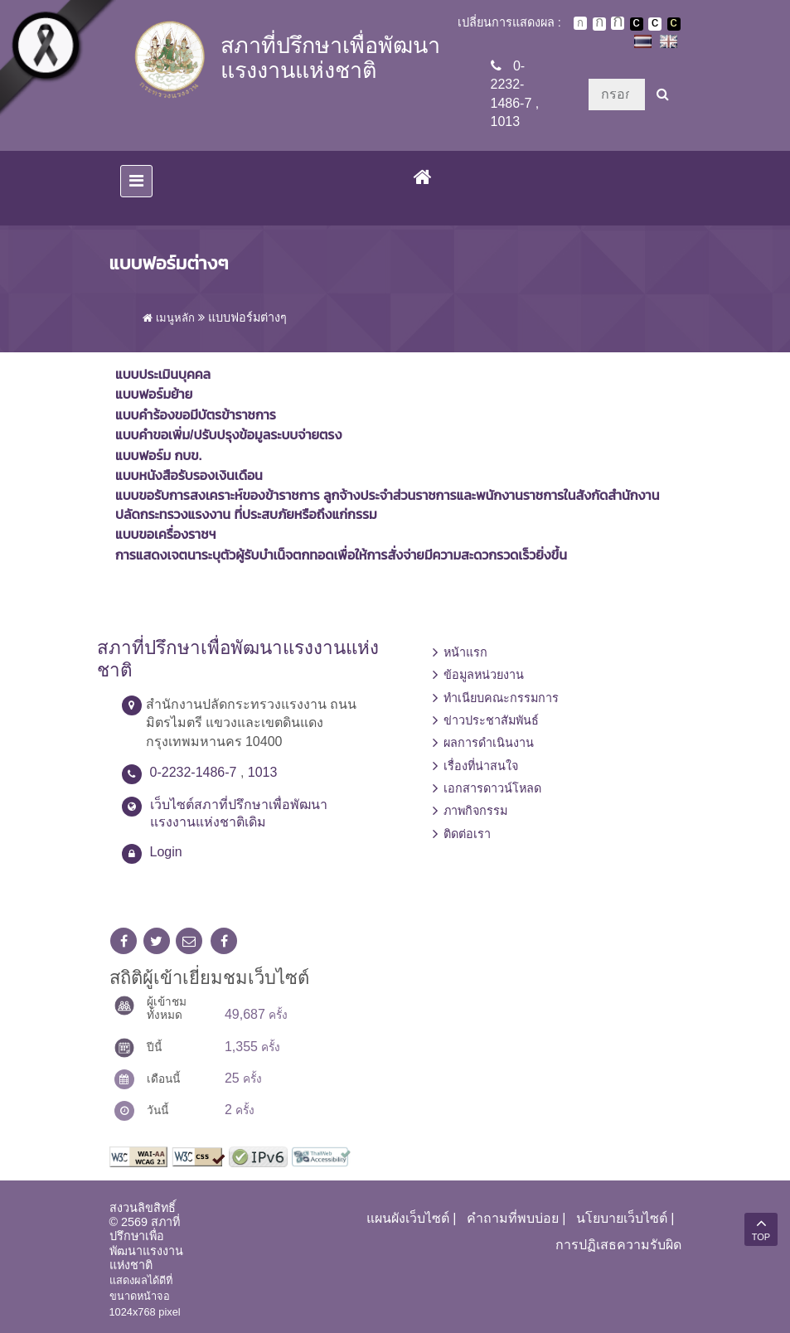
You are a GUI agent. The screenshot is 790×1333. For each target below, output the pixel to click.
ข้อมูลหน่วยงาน (483, 674)
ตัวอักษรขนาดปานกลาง (599, 24)
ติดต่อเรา (467, 834)
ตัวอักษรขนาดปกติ (580, 23)
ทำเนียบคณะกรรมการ (501, 698)
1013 (506, 121)
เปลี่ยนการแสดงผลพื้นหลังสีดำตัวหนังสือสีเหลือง (674, 24)
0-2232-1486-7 (511, 84)
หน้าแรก (465, 652)
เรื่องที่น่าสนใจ (480, 766)
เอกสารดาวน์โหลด (492, 788)
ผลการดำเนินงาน (488, 742)
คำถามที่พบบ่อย (513, 1218)
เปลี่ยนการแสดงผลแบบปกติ (655, 24)
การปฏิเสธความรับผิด (618, 1245)
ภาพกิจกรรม (475, 810)
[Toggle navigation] (136, 181)
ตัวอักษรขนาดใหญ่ (617, 23)
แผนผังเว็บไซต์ (407, 1218)
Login (166, 852)
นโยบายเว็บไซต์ (621, 1218)
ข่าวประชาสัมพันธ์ (491, 720)
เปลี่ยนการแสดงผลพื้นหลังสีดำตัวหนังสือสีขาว (636, 24)
